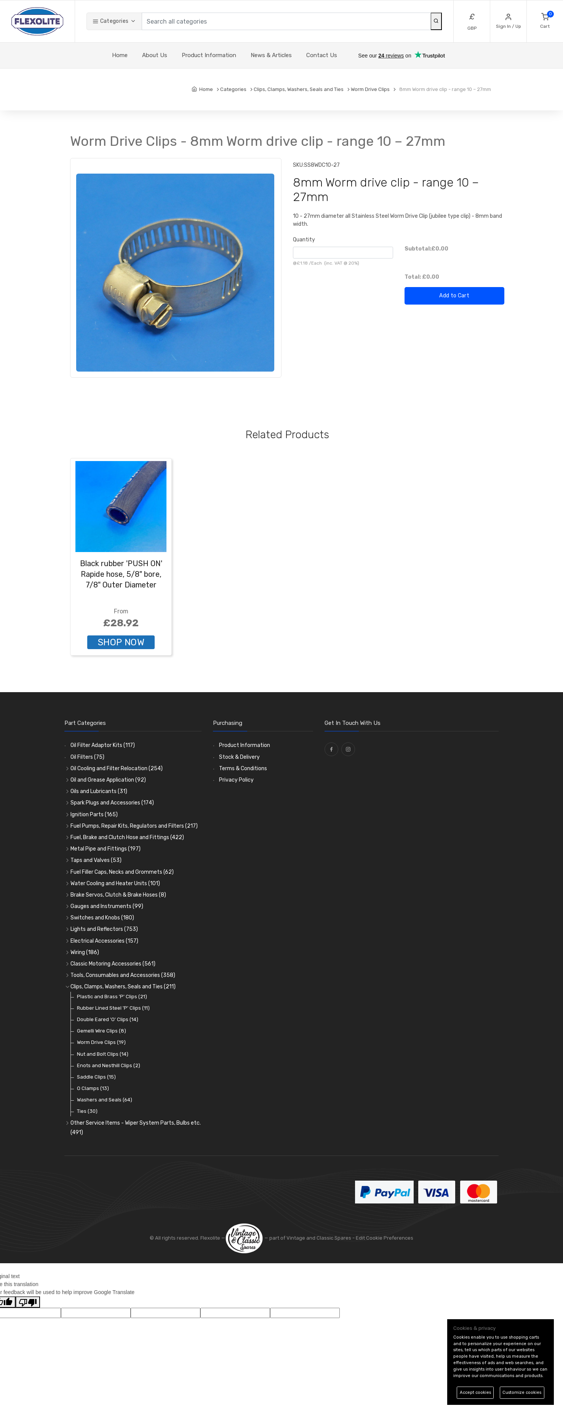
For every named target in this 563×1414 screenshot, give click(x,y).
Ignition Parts (94, 814)
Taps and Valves (96, 860)
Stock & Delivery (239, 757)
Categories (110, 21)
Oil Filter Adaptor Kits (102, 745)
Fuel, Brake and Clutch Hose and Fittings (127, 837)
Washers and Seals (104, 1100)
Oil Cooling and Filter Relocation (116, 768)
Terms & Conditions (243, 768)
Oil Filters (87, 757)
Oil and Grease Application (108, 780)
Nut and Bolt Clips (102, 1054)
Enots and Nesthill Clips (108, 1065)
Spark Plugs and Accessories (112, 803)
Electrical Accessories (104, 941)
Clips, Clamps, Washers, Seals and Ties (123, 986)
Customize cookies (521, 1392)
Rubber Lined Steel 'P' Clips (113, 1008)
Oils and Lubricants (98, 791)
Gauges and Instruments (106, 906)
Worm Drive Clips (101, 1042)
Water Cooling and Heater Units (115, 883)
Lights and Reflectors (104, 929)
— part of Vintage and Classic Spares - (290, 1238)
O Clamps (93, 1088)
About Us (154, 55)
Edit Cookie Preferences (384, 1238)
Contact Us (321, 55)
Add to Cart (454, 295)
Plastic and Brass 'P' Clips (112, 996)
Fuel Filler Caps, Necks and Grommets (122, 872)
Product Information (209, 55)
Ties (87, 1111)
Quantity (304, 239)
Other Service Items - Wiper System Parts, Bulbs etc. (135, 1128)
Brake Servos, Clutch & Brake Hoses (118, 895)
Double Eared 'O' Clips (107, 1019)
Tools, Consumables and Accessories (122, 975)
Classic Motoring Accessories (112, 964)
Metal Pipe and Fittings (105, 849)
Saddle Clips (96, 1077)
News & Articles (271, 55)
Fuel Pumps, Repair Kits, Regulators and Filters (134, 826)
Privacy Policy (236, 780)
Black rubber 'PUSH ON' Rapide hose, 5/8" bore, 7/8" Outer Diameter (121, 574)
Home (120, 55)
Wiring (84, 952)
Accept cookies (475, 1392)
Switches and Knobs (102, 917)
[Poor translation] (28, 1302)
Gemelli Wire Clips (101, 1031)
